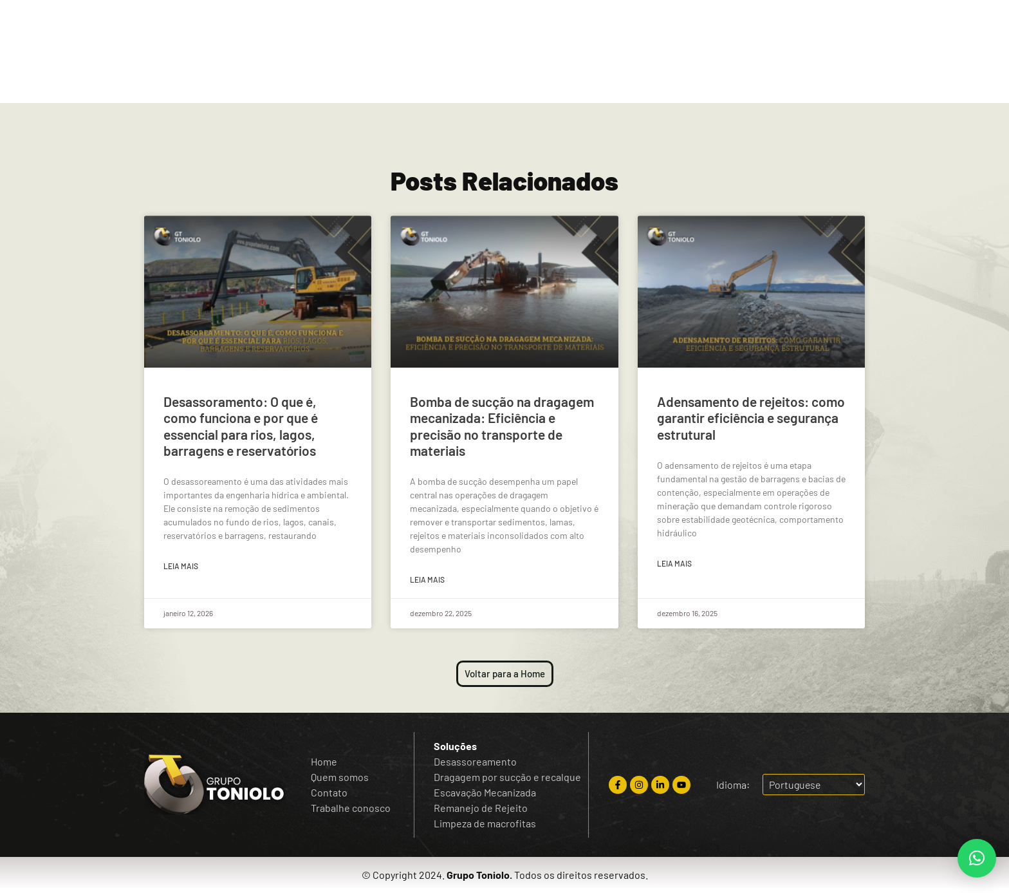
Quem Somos (398, 81)
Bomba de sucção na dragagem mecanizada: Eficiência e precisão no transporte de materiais (502, 425)
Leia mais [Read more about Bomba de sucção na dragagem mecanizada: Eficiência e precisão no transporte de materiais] (427, 579)
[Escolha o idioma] (934, 23)
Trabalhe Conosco (678, 81)
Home (328, 81)
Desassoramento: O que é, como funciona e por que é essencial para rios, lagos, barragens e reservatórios (240, 425)
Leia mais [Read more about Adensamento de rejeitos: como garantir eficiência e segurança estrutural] (674, 563)
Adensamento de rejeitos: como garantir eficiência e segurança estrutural (751, 417)
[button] (977, 858)
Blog (599, 81)
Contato (543, 81)
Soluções (476, 81)
